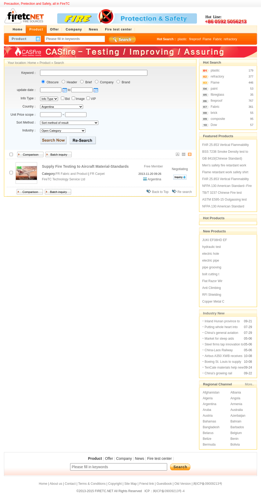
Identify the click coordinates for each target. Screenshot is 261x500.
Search (59, 63)
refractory (230, 39)
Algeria (207, 398)
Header (71, 82)
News (139, 458)
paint (214, 88)
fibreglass (217, 94)
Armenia (236, 404)
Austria (207, 415)
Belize (207, 439)
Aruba (207, 410)
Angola (235, 398)
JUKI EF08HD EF (214, 240)
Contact (70, 484)
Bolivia (235, 444)
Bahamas (209, 421)
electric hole (210, 254)
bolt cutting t (210, 274)
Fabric (217, 39)
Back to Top (160, 192)
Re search (184, 192)
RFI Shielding (211, 295)
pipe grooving (211, 267)
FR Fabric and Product (72, 174)
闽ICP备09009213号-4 (169, 491)
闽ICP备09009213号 (207, 484)
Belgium (236, 433)
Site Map (130, 484)
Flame (206, 39)
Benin (234, 439)
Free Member (153, 166)
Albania (235, 392)
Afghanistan (211, 392)
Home (32, 63)
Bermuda (209, 444)
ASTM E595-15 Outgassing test (224, 199)
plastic (182, 39)
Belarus (208, 433)
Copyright (115, 484)
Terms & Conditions (91, 484)
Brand (125, 82)
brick (214, 113)
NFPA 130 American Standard (223, 206)
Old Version (183, 484)
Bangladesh (211, 427)
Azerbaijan (237, 415)
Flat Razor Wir (212, 281)
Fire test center (159, 458)
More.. (249, 384)
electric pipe (210, 260)
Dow (214, 125)
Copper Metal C (213, 301)
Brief (88, 82)
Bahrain (235, 421)
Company (106, 82)
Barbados (237, 427)
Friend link (146, 484)
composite (218, 119)
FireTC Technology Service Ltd (63, 179)
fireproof (195, 39)
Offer (109, 458)
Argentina (209, 404)
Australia (236, 410)
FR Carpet (97, 174)
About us (56, 484)
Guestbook (164, 484)
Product (45, 63)
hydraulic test (211, 247)
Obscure (52, 82)
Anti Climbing (211, 288)
